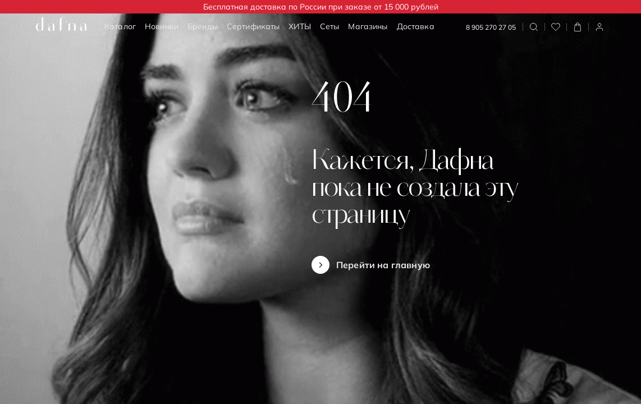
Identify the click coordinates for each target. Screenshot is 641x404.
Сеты (330, 26)
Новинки (161, 26)
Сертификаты (253, 26)
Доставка (415, 26)
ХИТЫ (300, 26)
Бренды (202, 26)
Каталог (120, 26)
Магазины (367, 26)
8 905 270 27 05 (491, 27)
